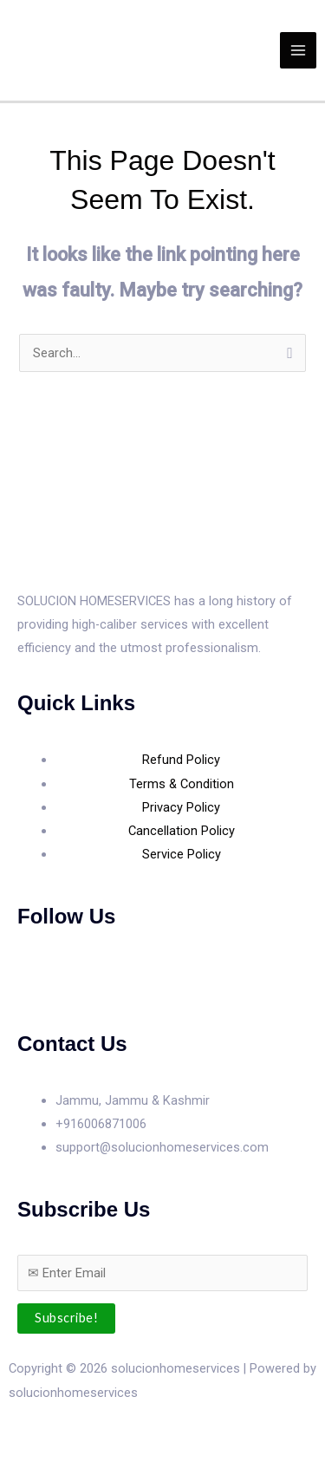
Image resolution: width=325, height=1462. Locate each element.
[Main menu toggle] (298, 50)
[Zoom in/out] (17, 1429)
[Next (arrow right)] (55, 1453)
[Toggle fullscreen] (55, 1429)
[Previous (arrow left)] (17, 1453)
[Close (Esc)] (131, 1429)
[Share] (93, 1429)
